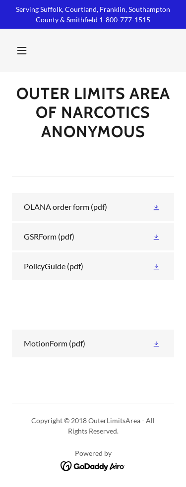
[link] (93, 112)
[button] (22, 50)
